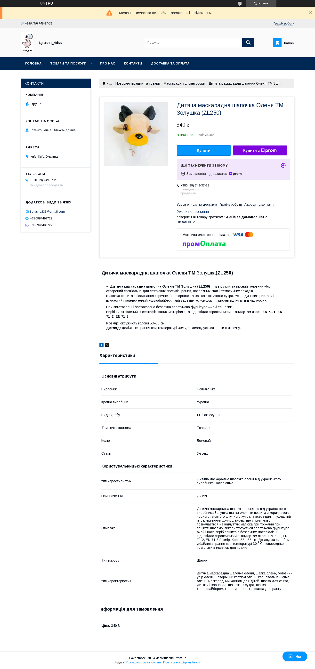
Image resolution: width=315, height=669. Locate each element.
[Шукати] (248, 42)
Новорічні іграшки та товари (137, 83)
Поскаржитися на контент (143, 662)
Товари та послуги (68, 63)
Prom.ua (180, 658)
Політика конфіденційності (181, 662)
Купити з (260, 150)
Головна (33, 63)
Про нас (107, 63)
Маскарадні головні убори (184, 83)
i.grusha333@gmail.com (47, 211)
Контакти (133, 63)
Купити (203, 150)
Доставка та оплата (170, 63)
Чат (294, 656)
